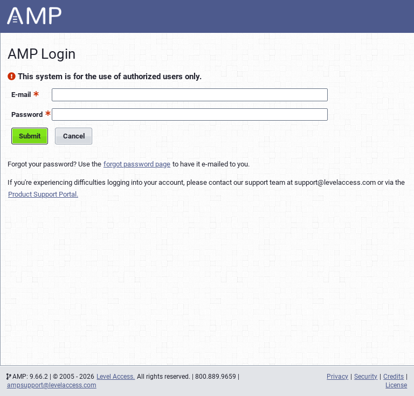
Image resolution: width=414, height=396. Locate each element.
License (396, 385)
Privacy (337, 376)
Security (365, 376)
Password (27, 114)
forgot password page (137, 164)
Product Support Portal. (43, 194)
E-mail (21, 95)
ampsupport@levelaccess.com (51, 385)
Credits (393, 376)
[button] (35, 93)
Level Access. (115, 376)
